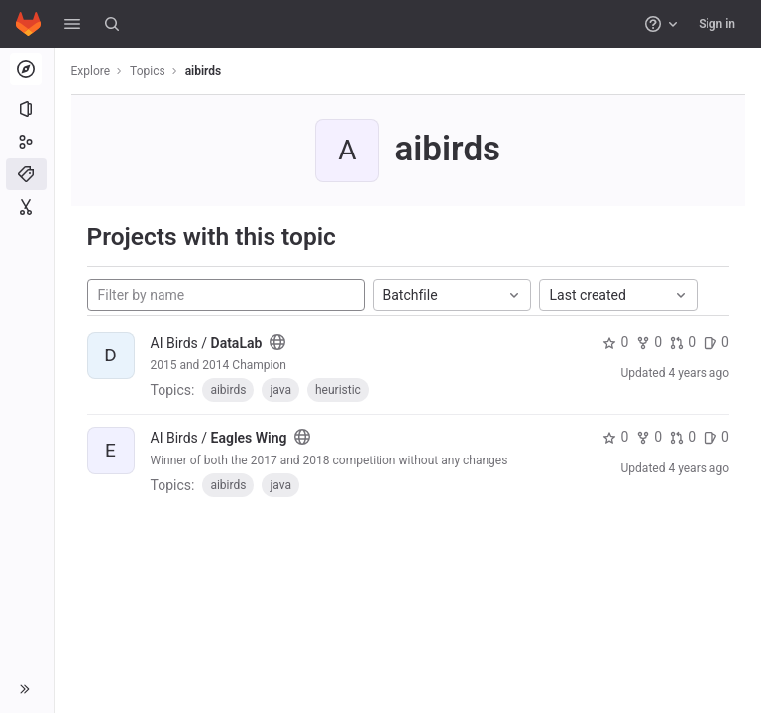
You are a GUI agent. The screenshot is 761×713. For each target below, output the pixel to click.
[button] (72, 24)
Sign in (717, 24)
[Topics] (27, 174)
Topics (148, 71)
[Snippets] (27, 207)
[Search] (112, 24)
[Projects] (27, 109)
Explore (91, 71)
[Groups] (27, 141)
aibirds (203, 71)
